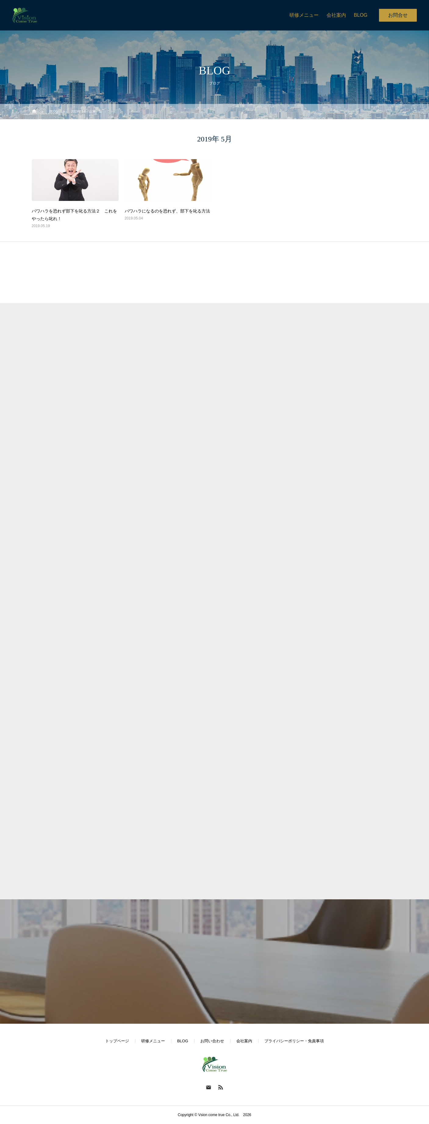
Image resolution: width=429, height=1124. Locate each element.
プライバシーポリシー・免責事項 (294, 1041)
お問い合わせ (212, 1041)
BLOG (182, 1041)
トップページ (117, 1041)
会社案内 (244, 1041)
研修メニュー (153, 1041)
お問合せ (398, 15)
